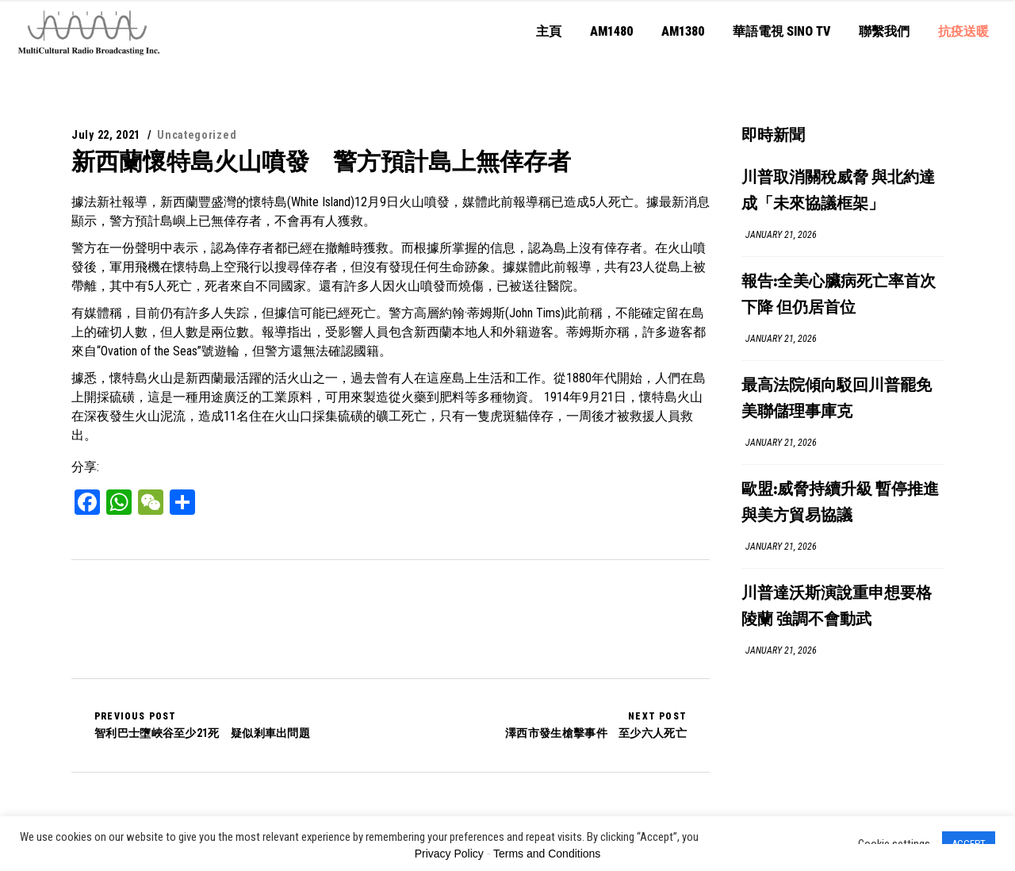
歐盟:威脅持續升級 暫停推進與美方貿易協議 (840, 503)
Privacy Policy (449, 853)
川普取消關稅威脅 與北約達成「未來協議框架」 (838, 191)
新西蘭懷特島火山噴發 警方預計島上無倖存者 (321, 161)
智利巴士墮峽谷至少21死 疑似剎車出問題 (202, 725)
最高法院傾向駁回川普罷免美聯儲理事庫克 (836, 399)
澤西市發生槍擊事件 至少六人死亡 (596, 725)
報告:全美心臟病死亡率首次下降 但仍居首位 (838, 295)
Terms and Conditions (546, 853)
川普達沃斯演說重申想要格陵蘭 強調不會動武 (836, 607)
